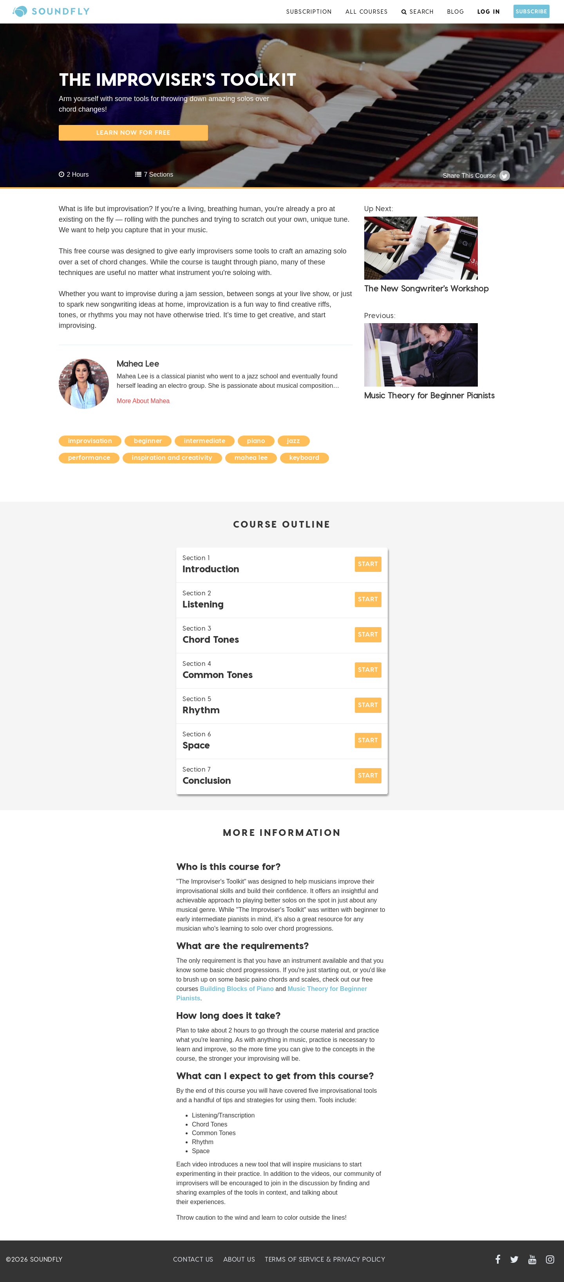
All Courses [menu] (367, 11)
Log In (488, 11)
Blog (456, 11)
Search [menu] (417, 11)
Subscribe (532, 11)
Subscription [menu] (309, 11)
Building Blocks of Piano (236, 988)
